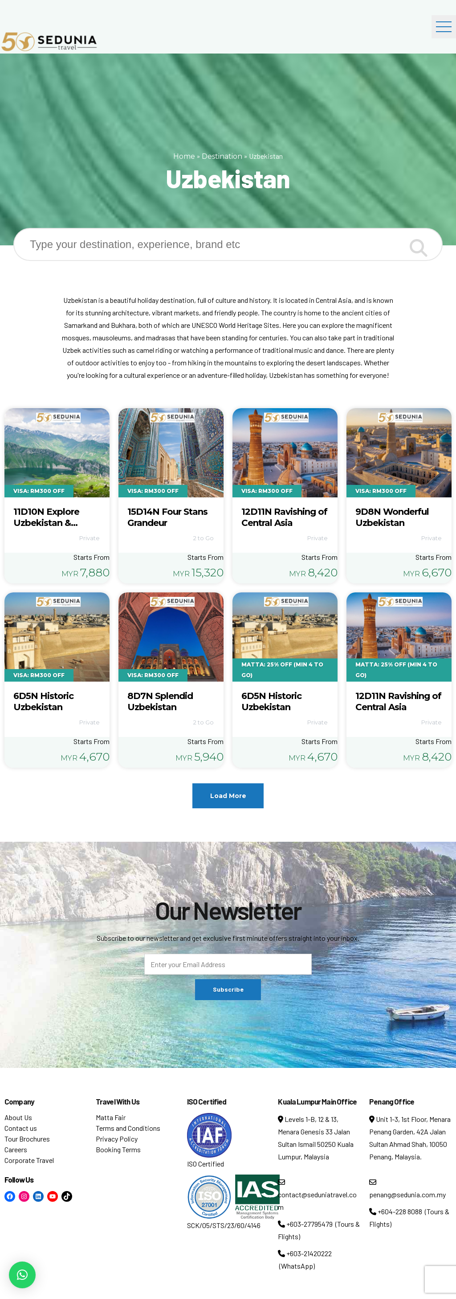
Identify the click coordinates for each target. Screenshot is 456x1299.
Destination (222, 156)
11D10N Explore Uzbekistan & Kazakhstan (46, 522)
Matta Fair (111, 1117)
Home (184, 156)
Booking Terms (118, 1149)
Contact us (20, 1128)
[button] (22, 1275)
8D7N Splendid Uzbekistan (160, 701)
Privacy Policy (117, 1138)
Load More (228, 796)
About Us (18, 1117)
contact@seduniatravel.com (317, 1195)
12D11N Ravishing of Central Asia (284, 517)
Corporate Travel (29, 1160)
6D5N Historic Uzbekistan (43, 701)
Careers (15, 1149)
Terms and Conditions (128, 1128)
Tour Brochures (27, 1138)
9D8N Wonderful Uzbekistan (392, 517)
